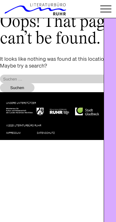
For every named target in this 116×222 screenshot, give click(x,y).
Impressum (13, 132)
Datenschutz (46, 132)
